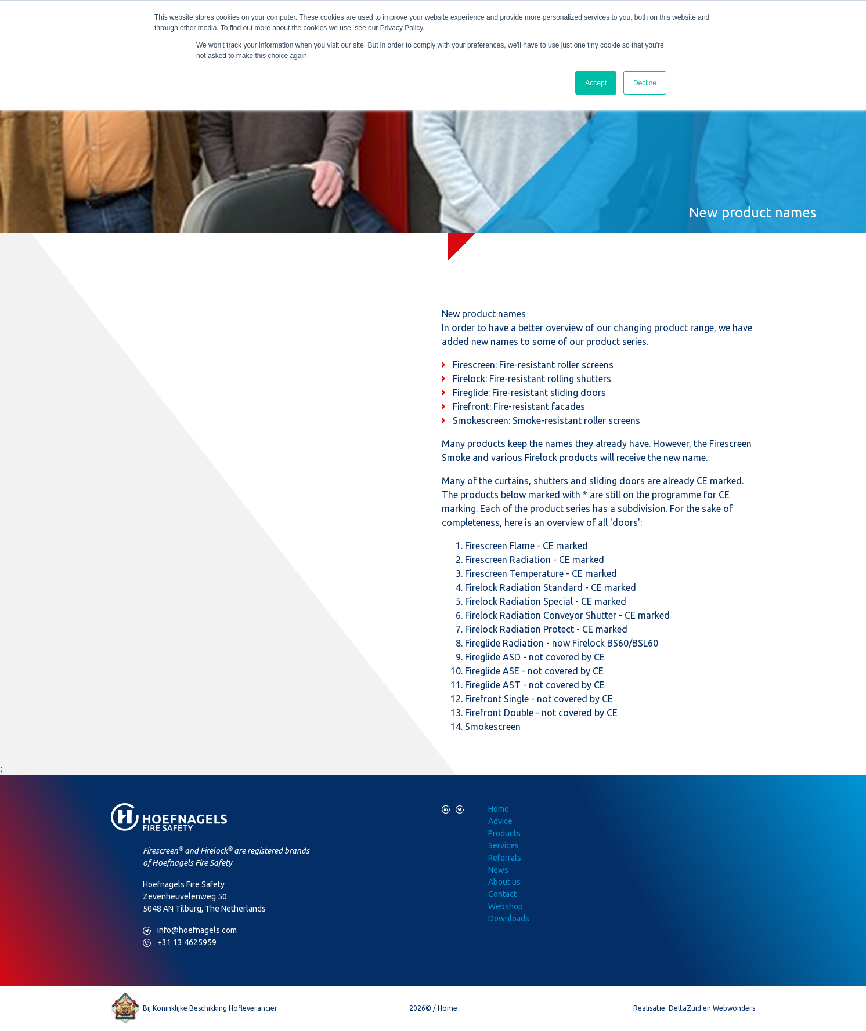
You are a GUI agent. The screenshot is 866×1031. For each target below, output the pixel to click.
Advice (500, 821)
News (498, 869)
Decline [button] (644, 83)
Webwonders (734, 1008)
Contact (502, 894)
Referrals (504, 857)
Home (498, 809)
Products (504, 833)
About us (504, 882)
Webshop (505, 906)
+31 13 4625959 (180, 942)
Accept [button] (596, 83)
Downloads (508, 918)
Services (503, 845)
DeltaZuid (685, 1008)
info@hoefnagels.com (190, 930)
